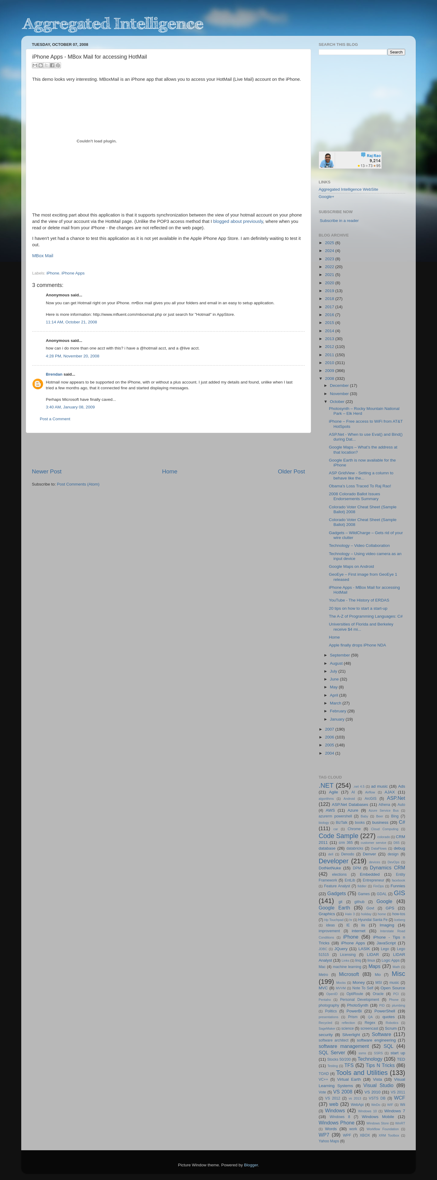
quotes (388, 1017)
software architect (333, 1040)
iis (363, 925)
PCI (396, 994)
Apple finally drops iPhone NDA (357, 645)
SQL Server (332, 1052)
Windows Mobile (378, 1116)
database (327, 848)
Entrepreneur (373, 880)
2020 (330, 283)
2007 (330, 729)
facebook (398, 880)
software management (344, 1046)
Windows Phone (336, 1122)
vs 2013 (355, 1098)
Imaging (387, 925)
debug (399, 848)
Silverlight (351, 1034)
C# (402, 822)
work (353, 1129)
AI (353, 792)
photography (329, 1005)
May (334, 687)
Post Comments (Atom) (78, 484)
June (335, 679)
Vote (322, 1092)
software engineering (376, 1040)
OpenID (331, 994)
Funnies (398, 886)
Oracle (378, 994)
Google (384, 901)
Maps (374, 966)
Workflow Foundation (383, 1129)
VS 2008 (342, 1091)
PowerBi (354, 1011)
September (340, 655)
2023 (330, 259)
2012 (330, 346)
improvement (329, 931)
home (382, 914)
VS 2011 (398, 1092)
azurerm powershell (335, 816)
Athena (384, 805)
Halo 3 (350, 914)
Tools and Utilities (362, 1072)
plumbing (398, 1005)
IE (348, 925)
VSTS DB (377, 1098)
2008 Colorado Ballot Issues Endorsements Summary (354, 496)
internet (358, 931)
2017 (330, 307)
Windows (335, 1110)
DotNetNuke (330, 868)
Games (364, 894)
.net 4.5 (358, 786)
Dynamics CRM (387, 867)
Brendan (54, 374)
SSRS (378, 1053)
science (347, 1028)
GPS (390, 908)
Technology (369, 1059)
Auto (401, 805)
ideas (330, 925)
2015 (330, 322)
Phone (393, 999)
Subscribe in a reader (339, 220)
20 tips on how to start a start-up (358, 608)
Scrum (391, 1028)
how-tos (398, 914)
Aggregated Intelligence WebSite (348, 189)
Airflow (370, 792)
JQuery (341, 948)
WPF (347, 1135)
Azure (352, 810)
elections (339, 874)
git (340, 902)
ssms (362, 1053)
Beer (379, 816)
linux (371, 960)
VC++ (323, 1079)
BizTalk (341, 822)
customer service (373, 842)
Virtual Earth (349, 1079)
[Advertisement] (168, 450)
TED (401, 1059)
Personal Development (359, 1000)
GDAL (382, 894)
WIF (390, 1105)
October (338, 401)
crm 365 (346, 843)
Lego (385, 949)
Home (169, 471)
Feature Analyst (337, 886)
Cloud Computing (384, 829)
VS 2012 (332, 1098)
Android (349, 798)
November (340, 393)
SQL (388, 1046)
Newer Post (47, 471)
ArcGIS (370, 798)
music (394, 982)
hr (350, 920)
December (340, 385)
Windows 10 (367, 1111)
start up (398, 1053)
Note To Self (362, 988)
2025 (330, 242)
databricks (354, 848)
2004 (330, 753)
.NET (326, 785)
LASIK (364, 948)
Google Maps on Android (351, 566)
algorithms (326, 798)
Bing (394, 816)
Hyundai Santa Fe (373, 920)
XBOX (365, 1135)
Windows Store (378, 1123)
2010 (330, 362)
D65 (397, 842)
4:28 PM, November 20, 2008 (72, 356)
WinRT (400, 1123)
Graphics (327, 914)
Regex (370, 1023)
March (336, 703)
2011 (330, 355)
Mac (322, 967)
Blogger (251, 1165)
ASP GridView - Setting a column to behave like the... (361, 475)
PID (381, 1005)
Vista (377, 1079)
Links (345, 960)
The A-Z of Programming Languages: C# (366, 616)
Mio (378, 975)
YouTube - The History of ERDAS (359, 600)
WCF (399, 1097)
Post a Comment (55, 419)
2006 (330, 737)
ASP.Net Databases (350, 804)
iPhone (52, 273)
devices (374, 862)
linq (358, 960)
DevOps (393, 862)
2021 (330, 274)
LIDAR (373, 954)
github (359, 902)
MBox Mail (42, 255)
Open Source (393, 988)
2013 (330, 338)
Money (359, 982)
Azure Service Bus (384, 810)
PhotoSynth (357, 1005)
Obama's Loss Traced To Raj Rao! (360, 486)
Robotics (392, 1023)
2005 (330, 745)
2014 (330, 331)
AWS (330, 810)
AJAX (389, 792)
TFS (349, 1065)
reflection (348, 1023)
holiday (366, 914)
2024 (330, 250)
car (336, 829)
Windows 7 (394, 1111)
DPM (357, 868)
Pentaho (325, 999)
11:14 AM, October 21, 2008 (71, 322)
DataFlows (379, 848)
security (326, 1034)
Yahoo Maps (329, 1141)
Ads (401, 786)
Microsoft (349, 974)
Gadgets (336, 893)
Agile (333, 792)
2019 (330, 290)
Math (396, 967)
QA (370, 1017)
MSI (378, 982)
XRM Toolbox (389, 1135)
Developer (333, 861)
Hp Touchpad (334, 920)
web (333, 1104)
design (393, 854)
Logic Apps (390, 960)
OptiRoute (355, 994)
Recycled (325, 1023)
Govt (370, 908)
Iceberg (399, 920)
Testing (332, 1066)
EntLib (350, 880)
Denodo (347, 854)
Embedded (370, 874)
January (338, 719)
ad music (379, 786)
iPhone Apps (73, 273)
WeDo (375, 1105)
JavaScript (386, 943)
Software (381, 1034)
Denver (369, 854)
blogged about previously (238, 221)
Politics (331, 1011)
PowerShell (384, 1011)
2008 (330, 378)
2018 (330, 298)
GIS (399, 893)
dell (330, 854)
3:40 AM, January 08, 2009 (70, 407)
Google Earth (334, 907)
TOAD (324, 1074)
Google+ (326, 196)
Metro (323, 975)
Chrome (354, 829)
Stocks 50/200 (339, 1059)
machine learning (347, 967)
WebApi (357, 1105)
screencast (369, 1028)
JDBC (323, 949)
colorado (384, 837)
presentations (328, 1017)
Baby (364, 816)
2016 (330, 314)
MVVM (341, 988)
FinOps (378, 886)
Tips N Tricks (380, 1065)
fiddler (361, 886)
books (359, 822)
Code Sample (338, 836)
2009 (330, 370)
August (337, 663)
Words (331, 1129)
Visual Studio (378, 1085)
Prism (352, 1017)
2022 (330, 266)
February (338, 711)
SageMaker (327, 1028)
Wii (402, 1105)
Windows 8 (340, 1117)
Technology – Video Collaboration (359, 545)
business (380, 822)
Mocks (341, 982)
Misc (398, 973)
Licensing (348, 955)
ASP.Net (396, 798)
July (334, 671)
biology (324, 822)
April (334, 695)
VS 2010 (372, 1092)
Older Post (291, 471)
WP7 (324, 1134)
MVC (323, 988)
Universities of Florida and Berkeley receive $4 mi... (361, 626)
